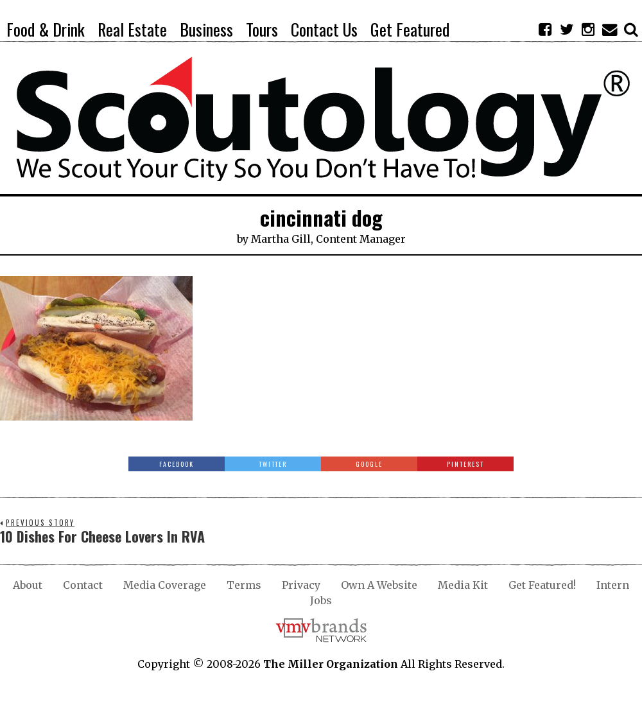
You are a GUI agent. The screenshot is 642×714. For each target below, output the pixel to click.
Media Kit (463, 585)
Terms (244, 585)
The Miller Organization (330, 663)
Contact (83, 585)
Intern (612, 585)
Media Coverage (164, 585)
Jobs (321, 600)
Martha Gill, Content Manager (328, 238)
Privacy (301, 585)
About (27, 585)
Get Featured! (542, 585)
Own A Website (379, 585)
